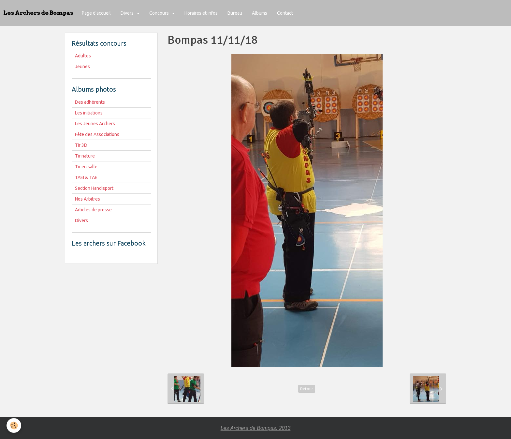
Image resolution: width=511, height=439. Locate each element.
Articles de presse (93, 209)
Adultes (83, 55)
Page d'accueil (96, 13)
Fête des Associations (97, 134)
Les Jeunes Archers (95, 123)
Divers (128, 13)
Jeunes (82, 66)
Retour (306, 388)
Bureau (234, 13)
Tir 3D (81, 145)
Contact (285, 13)
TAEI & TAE (86, 177)
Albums (259, 13)
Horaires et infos (201, 13)
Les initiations (89, 112)
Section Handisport (94, 188)
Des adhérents (90, 102)
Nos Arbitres (87, 199)
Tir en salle (86, 166)
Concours (159, 13)
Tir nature (85, 156)
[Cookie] (14, 425)
